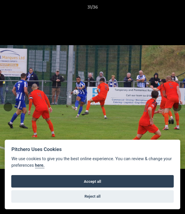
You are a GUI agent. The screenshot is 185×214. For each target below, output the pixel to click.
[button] (177, 8)
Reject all (92, 196)
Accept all (92, 181)
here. (40, 165)
